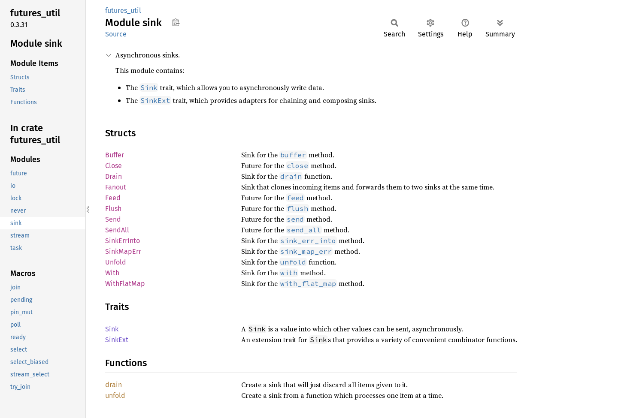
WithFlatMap (125, 284)
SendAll (117, 230)
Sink (111, 329)
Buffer (114, 155)
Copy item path (176, 22)
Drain (113, 176)
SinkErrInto (122, 241)
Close (113, 166)
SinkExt (116, 340)
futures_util (123, 10)
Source (116, 34)
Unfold (115, 262)
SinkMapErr (123, 251)
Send (113, 219)
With (112, 273)
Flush (113, 208)
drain (113, 385)
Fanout (115, 187)
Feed (113, 198)
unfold (115, 395)
